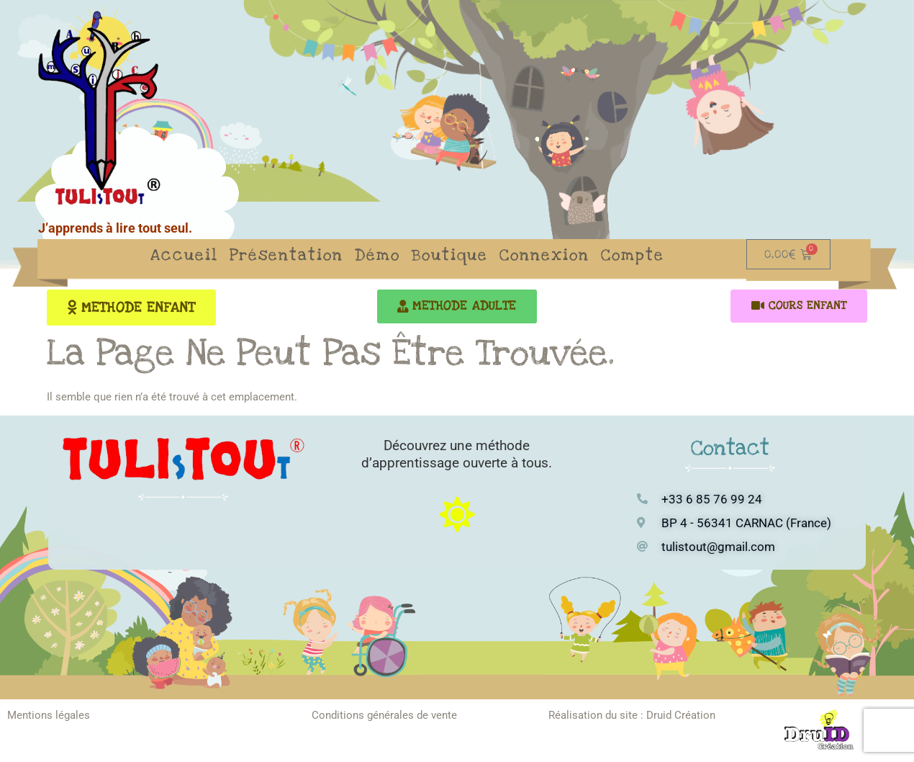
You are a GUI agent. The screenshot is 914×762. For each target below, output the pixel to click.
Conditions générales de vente (384, 715)
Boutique (450, 255)
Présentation (286, 255)
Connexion (544, 255)
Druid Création (680, 715)
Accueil (184, 255)
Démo (377, 255)
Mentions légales (48, 715)
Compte (632, 255)
